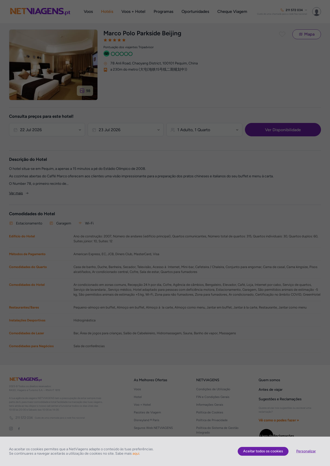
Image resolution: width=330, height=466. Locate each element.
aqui (136, 453)
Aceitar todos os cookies (263, 451)
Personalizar (306, 451)
